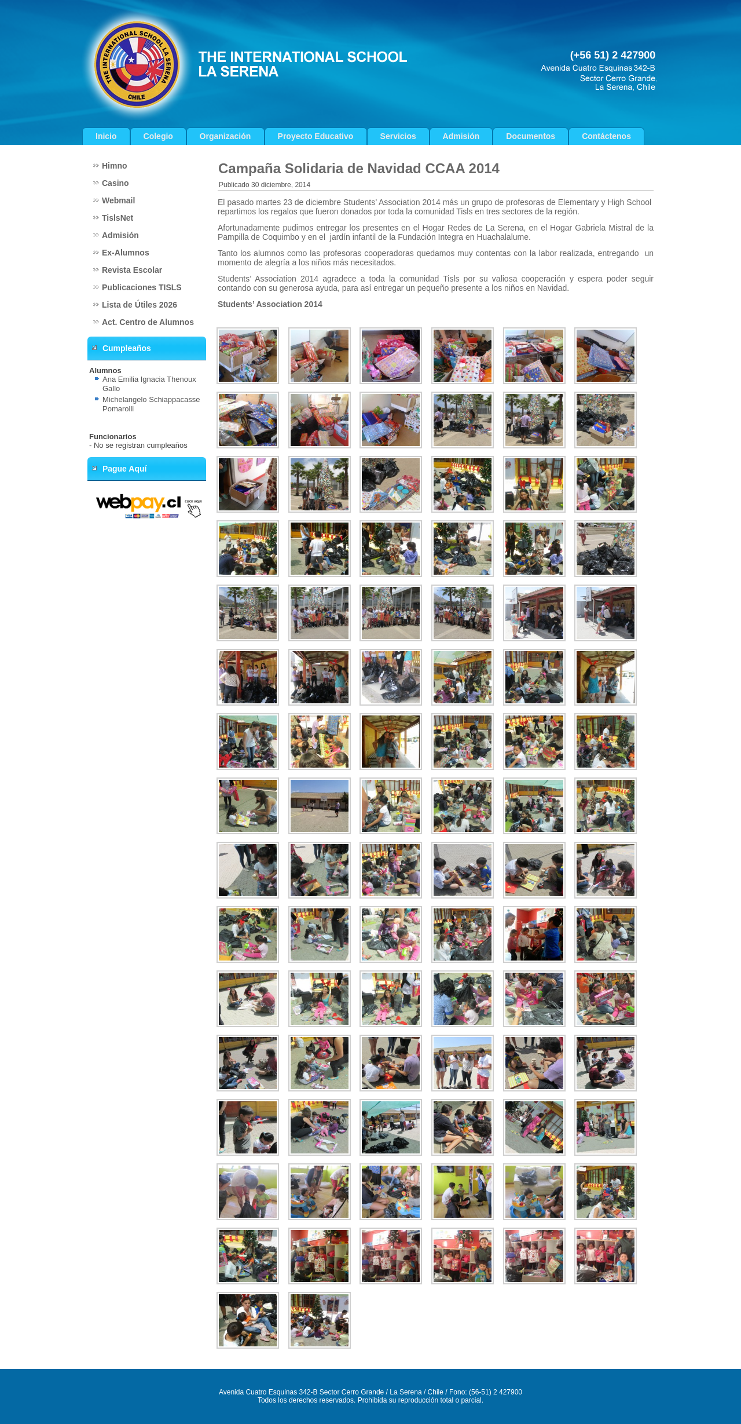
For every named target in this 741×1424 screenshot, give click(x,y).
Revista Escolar (132, 270)
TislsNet (117, 217)
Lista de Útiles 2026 (139, 304)
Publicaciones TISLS (142, 287)
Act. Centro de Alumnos (148, 322)
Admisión (461, 136)
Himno (114, 165)
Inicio (106, 136)
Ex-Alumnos (125, 252)
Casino (115, 183)
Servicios (398, 136)
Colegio (158, 136)
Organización (225, 136)
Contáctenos (606, 136)
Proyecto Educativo (316, 136)
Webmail (118, 200)
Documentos (530, 136)
